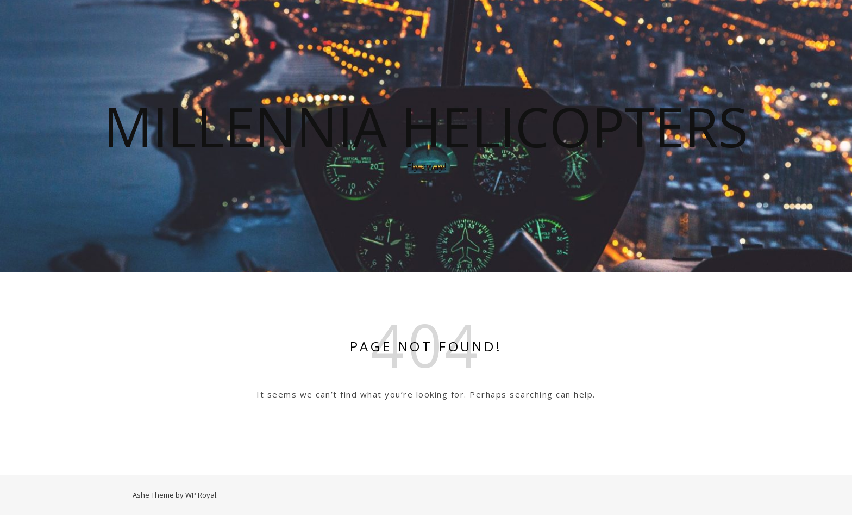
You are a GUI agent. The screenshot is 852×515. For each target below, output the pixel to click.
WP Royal (200, 495)
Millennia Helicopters (426, 126)
